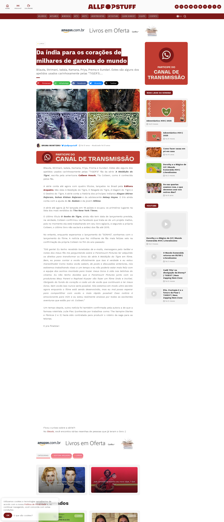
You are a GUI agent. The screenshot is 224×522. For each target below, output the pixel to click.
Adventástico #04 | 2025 (173, 134)
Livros (43, 16)
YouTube (114, 16)
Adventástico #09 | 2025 (159, 121)
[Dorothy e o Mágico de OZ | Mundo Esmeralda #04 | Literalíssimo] (153, 168)
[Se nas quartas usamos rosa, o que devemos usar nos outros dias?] (153, 188)
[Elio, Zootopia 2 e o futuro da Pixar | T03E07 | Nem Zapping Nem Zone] (153, 294)
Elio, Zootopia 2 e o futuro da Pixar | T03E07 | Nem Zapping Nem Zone (173, 294)
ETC (85, 16)
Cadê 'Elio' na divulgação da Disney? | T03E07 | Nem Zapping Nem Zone (174, 274)
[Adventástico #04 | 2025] (153, 136)
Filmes (55, 16)
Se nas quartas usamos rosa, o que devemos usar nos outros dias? (173, 188)
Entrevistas (98, 16)
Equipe (142, 16)
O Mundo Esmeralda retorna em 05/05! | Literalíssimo (173, 255)
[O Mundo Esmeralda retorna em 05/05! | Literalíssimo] (153, 256)
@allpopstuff (70, 145)
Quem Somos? (128, 16)
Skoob (50, 431)
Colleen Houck (87, 175)
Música (67, 16)
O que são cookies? (23, 515)
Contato (153, 16)
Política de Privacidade (35, 504)
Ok (7, 515)
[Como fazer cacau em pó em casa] (153, 152)
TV (77, 16)
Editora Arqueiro (62, 455)
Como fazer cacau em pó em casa (174, 149)
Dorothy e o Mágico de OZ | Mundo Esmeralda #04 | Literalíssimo (174, 168)
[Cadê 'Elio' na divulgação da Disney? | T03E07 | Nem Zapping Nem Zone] (153, 274)
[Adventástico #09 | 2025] (166, 111)
